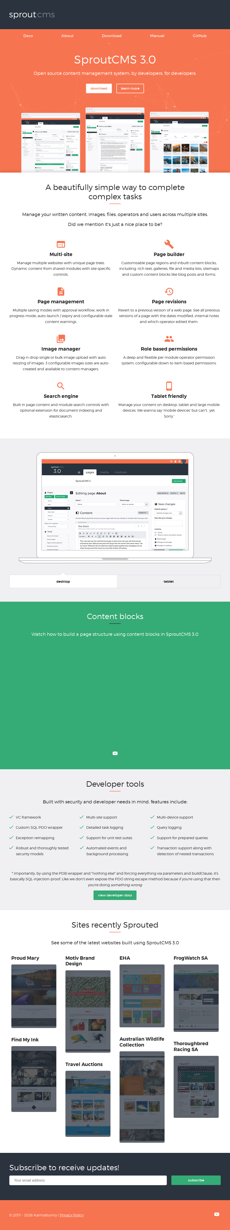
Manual (157, 35)
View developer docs (115, 895)
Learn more (130, 88)
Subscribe (196, 1180)
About (67, 35)
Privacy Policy (72, 1215)
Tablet (169, 581)
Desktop (63, 581)
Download (112, 35)
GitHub (200, 35)
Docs (28, 35)
